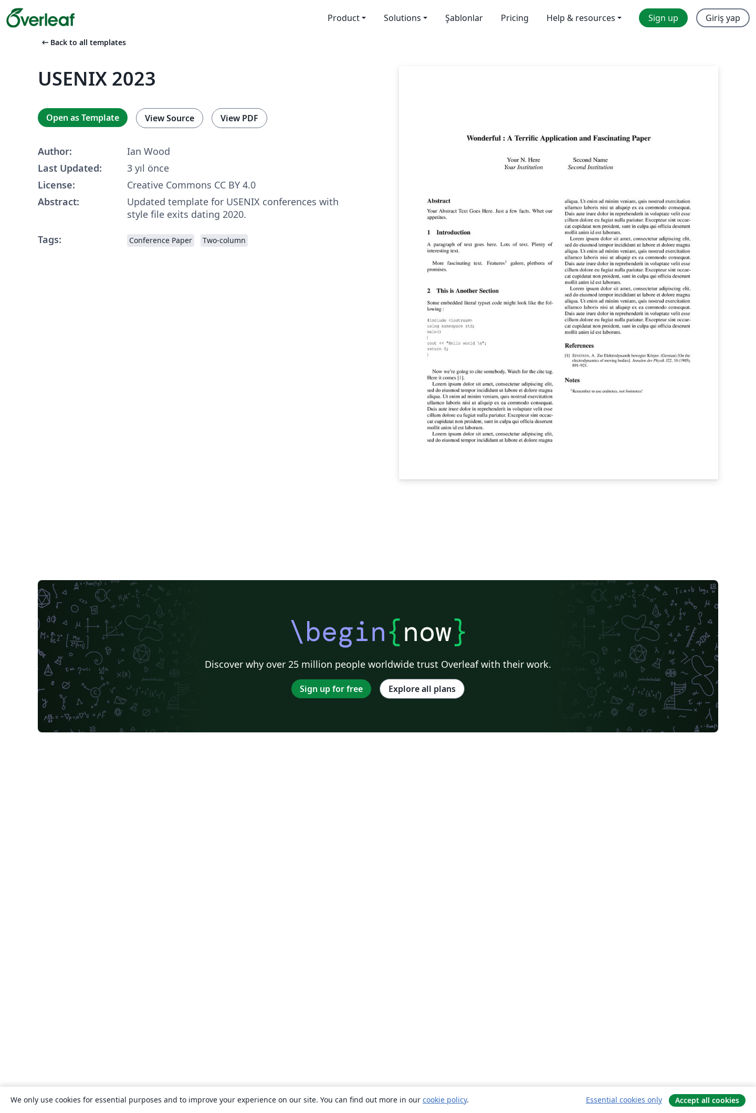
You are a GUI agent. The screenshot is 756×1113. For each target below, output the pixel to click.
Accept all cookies (707, 1100)
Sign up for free (331, 689)
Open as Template (82, 117)
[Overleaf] (40, 18)
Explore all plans (422, 689)
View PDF (239, 118)
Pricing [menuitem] (515, 18)
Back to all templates (83, 42)
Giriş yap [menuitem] (723, 18)
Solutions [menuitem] (402, 18)
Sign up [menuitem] (663, 18)
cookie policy (445, 1100)
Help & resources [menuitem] (581, 18)
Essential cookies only (624, 1100)
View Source (169, 118)
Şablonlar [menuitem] (464, 18)
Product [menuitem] (344, 18)
